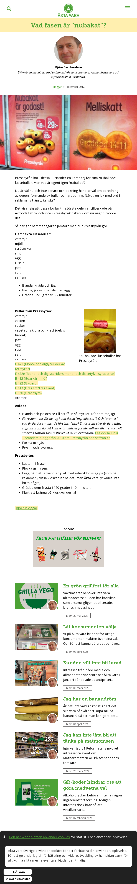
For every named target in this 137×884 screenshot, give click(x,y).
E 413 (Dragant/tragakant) (35, 388)
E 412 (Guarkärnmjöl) (31, 378)
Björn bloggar (26, 508)
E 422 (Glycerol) (26, 383)
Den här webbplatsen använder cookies (39, 837)
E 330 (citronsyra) (28, 393)
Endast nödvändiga (18, 878)
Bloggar (57, 86)
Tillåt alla (18, 871)
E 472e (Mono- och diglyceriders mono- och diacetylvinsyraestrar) (65, 373)
